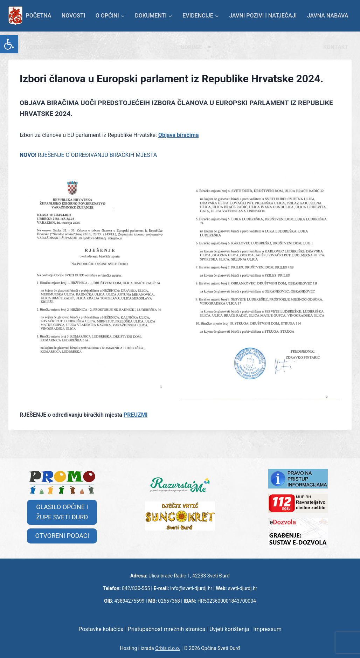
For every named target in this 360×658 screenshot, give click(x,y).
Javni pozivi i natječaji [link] (263, 15)
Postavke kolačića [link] (101, 629)
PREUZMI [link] (136, 414)
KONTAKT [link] (335, 47)
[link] (9, 44)
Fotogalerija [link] (45, 47)
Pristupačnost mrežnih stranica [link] (167, 629)
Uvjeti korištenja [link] (229, 629)
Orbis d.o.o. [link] (167, 648)
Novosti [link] (73, 15)
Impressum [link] (267, 629)
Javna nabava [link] (327, 15)
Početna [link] (38, 15)
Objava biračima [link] (178, 135)
